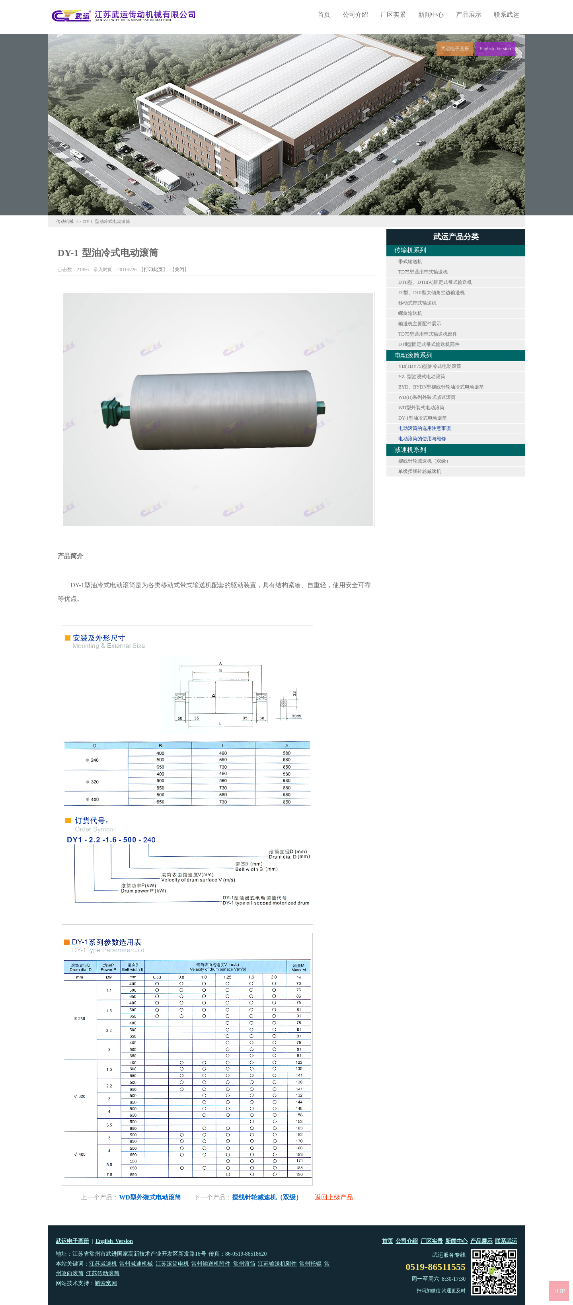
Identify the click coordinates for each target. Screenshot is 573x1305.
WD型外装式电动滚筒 (421, 407)
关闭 (179, 269)
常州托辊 (310, 1264)
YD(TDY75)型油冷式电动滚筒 (429, 366)
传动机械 (65, 221)
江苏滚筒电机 (172, 1264)
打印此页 (153, 269)
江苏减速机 (103, 1264)
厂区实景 (393, 14)
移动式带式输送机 (417, 303)
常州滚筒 (244, 1264)
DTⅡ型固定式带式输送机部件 (429, 344)
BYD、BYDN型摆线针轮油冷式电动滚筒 (441, 387)
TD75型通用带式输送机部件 (427, 334)
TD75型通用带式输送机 (423, 272)
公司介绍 (355, 14)
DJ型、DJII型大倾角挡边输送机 (431, 292)
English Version (114, 1241)
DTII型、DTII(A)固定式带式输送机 (435, 282)
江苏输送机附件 (277, 1264)
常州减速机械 (136, 1264)
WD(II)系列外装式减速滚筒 (427, 397)
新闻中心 (431, 14)
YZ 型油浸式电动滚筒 (421, 376)
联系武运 (506, 14)
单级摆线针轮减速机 (419, 471)
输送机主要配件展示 (419, 323)
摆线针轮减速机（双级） (424, 461)
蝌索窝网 (106, 1283)
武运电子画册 (72, 1241)
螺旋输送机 (410, 313)
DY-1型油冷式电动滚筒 (422, 418)
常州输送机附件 (210, 1264)
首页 (324, 14)
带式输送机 (410, 261)
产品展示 (468, 14)
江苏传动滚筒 (102, 1273)
